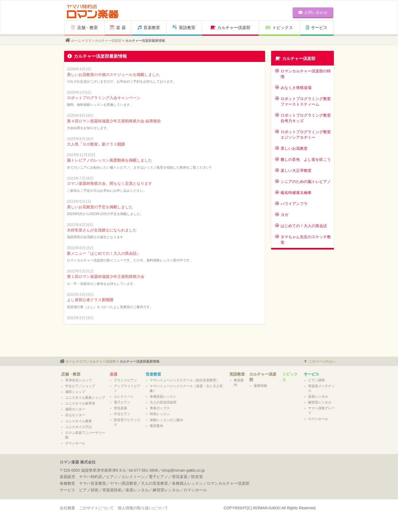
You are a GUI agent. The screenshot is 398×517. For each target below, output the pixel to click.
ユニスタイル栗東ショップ (85, 398)
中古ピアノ (122, 414)
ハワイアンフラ (291, 203)
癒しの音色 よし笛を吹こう (303, 159)
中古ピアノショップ (80, 386)
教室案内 (156, 426)
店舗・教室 (84, 27)
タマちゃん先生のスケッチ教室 (303, 240)
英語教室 (184, 27)
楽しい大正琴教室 (293, 170)
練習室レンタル (319, 402)
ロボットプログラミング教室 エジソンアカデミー (303, 135)
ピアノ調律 (316, 380)
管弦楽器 (120, 408)
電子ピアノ (122, 402)
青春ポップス (160, 408)
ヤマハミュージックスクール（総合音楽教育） (184, 380)
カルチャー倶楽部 (230, 27)
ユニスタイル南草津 (80, 403)
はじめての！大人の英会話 (301, 226)
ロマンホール (75, 443)
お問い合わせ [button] (313, 12)
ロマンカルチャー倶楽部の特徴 (303, 74)
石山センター (75, 415)
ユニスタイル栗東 (78, 421)
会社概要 (67, 508)
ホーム (76, 41)
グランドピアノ (125, 380)
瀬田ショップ (75, 392)
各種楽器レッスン (163, 396)
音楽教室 (148, 27)
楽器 (113, 374)
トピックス (279, 27)
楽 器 (117, 27)
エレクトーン (124, 396)
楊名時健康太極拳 (293, 192)
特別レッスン (160, 414)
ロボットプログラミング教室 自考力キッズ (303, 118)
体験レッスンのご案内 (166, 420)
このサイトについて (96, 508)
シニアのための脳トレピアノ (303, 181)
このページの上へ (320, 361)
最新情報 (260, 386)
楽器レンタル (318, 396)
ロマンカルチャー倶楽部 (103, 41)
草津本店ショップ (78, 380)
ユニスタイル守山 (78, 427)
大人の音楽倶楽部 (163, 402)
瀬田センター (75, 409)
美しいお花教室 (291, 148)
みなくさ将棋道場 (293, 87)
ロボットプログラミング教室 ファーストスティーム (303, 101)
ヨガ (281, 214)
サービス (317, 27)
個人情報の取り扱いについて (143, 508)
